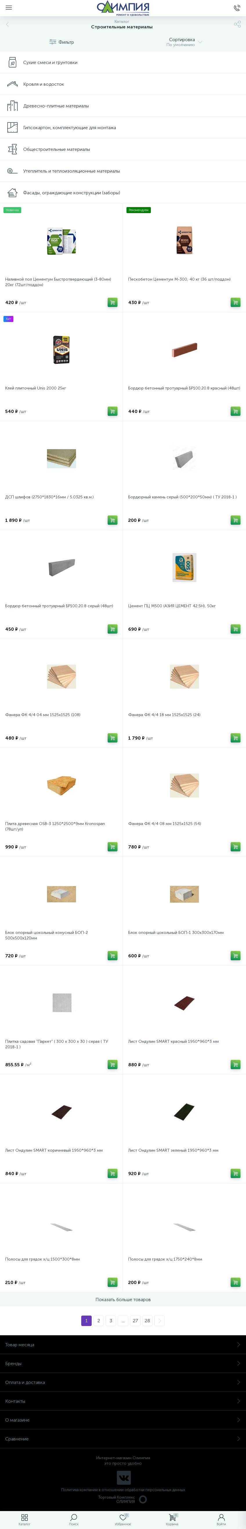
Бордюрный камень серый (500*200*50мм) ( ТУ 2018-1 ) (182, 497)
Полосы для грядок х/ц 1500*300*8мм (42, 1259)
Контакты (123, 1401)
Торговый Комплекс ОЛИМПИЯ (123, 1499)
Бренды (123, 1363)
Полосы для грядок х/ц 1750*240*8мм (165, 1259)
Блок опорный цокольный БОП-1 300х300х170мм (176, 932)
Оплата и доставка (123, 1382)
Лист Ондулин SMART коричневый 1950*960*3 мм (54, 1150)
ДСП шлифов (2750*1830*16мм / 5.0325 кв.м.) (49, 497)
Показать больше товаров (123, 1299)
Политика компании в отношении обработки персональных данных (123, 1490)
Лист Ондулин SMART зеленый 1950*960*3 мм (173, 1150)
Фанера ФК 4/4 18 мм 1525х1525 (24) (164, 714)
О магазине (123, 1420)
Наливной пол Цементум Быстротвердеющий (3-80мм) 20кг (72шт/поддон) (58, 282)
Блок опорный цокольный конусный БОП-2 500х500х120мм (46, 935)
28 (147, 1320)
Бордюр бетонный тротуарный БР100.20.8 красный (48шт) (184, 388)
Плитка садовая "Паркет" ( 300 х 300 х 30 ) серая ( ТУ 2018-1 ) (56, 1044)
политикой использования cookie (182, 1480)
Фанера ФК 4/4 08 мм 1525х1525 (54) (164, 823)
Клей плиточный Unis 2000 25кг (35, 388)
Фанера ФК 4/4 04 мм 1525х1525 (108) (42, 714)
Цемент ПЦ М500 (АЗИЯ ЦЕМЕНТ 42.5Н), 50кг (172, 605)
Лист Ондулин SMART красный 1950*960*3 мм (173, 1041)
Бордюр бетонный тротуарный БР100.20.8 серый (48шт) (59, 605)
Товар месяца (123, 1344)
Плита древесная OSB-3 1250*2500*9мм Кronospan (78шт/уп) (55, 826)
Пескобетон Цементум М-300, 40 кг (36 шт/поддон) (179, 279)
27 (135, 1320)
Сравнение (123, 1439)
